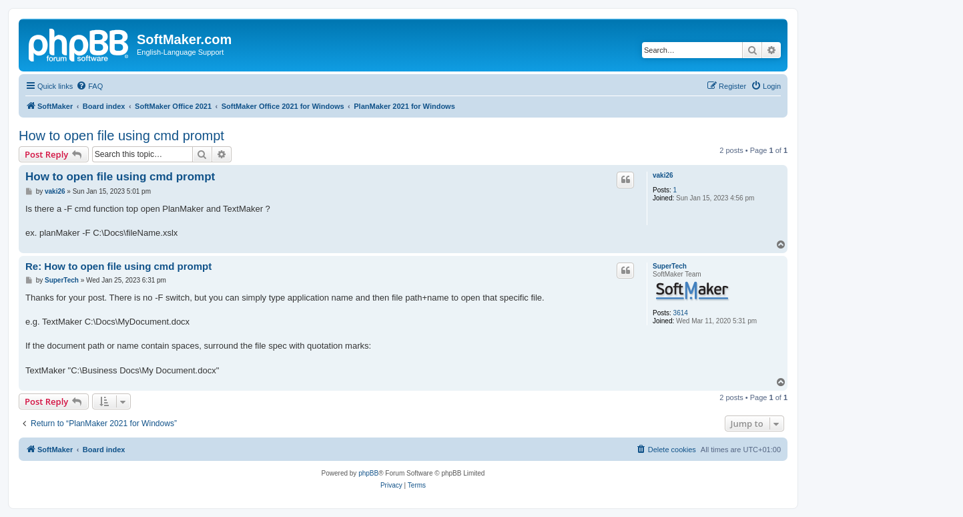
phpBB (368, 473)
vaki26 (663, 175)
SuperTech (670, 266)
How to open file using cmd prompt (121, 135)
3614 (680, 313)
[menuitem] (89, 86)
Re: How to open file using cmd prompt (118, 266)
